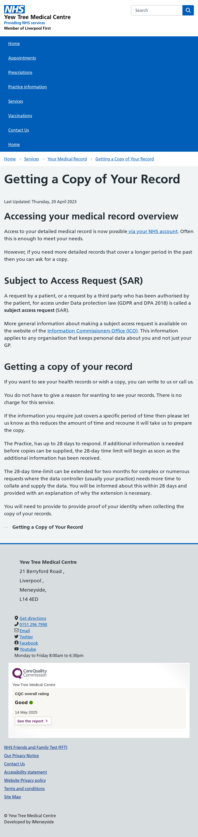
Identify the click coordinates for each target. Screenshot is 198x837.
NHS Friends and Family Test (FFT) (35, 747)
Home (14, 43)
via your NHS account (152, 231)
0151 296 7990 (33, 624)
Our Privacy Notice (21, 755)
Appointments (22, 58)
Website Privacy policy (25, 780)
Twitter (26, 636)
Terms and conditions (24, 788)
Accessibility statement (25, 772)
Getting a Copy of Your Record (124, 158)
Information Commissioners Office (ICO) (92, 331)
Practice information (27, 86)
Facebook (29, 643)
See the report (30, 721)
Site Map (12, 796)
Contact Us (18, 130)
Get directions (33, 618)
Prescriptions (20, 72)
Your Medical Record (67, 158)
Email (25, 630)
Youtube (28, 649)
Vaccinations (20, 115)
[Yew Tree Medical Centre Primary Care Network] (37, 18)
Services (15, 101)
